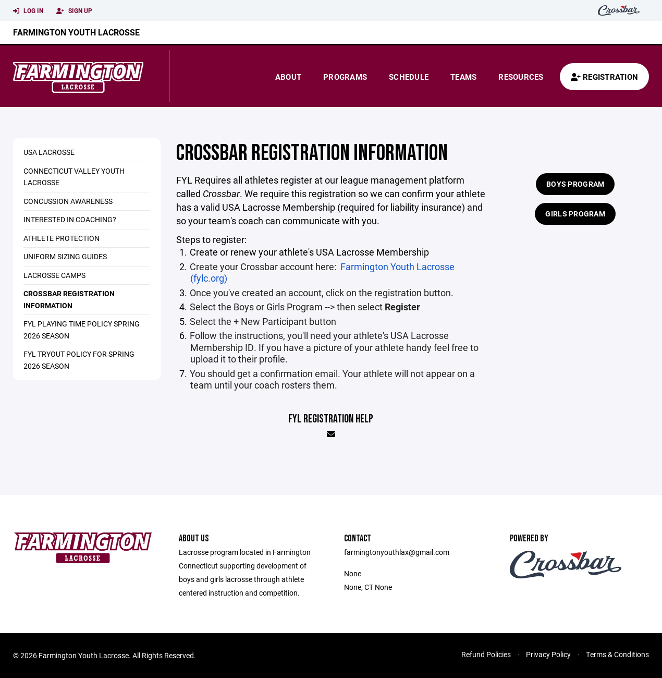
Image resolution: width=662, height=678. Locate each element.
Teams (463, 76)
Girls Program (575, 214)
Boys (244, 306)
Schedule (408, 76)
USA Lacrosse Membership (372, 252)
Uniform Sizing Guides (65, 256)
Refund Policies (486, 654)
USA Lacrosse (49, 152)
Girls (275, 306)
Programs (345, 76)
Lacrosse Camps (54, 275)
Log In (28, 11)
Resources (520, 76)
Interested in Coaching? (69, 219)
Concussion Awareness (68, 201)
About (288, 76)
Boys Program (575, 184)
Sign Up (74, 11)
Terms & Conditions (617, 654)
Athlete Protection (61, 238)
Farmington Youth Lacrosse (76, 32)
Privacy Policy (548, 654)
